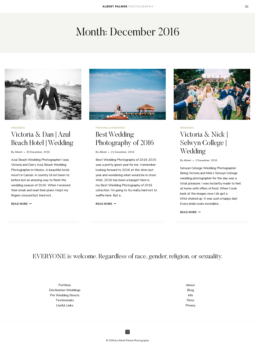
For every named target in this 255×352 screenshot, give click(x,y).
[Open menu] (246, 6)
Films (190, 300)
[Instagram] (127, 331)
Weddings (18, 127)
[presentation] (43, 94)
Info (190, 295)
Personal (102, 127)
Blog (190, 290)
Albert (18, 152)
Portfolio (64, 285)
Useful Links (64, 305)
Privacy (190, 305)
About (190, 285)
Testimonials (65, 300)
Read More (21, 204)
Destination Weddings (64, 290)
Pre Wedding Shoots (64, 295)
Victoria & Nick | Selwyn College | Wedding (204, 143)
